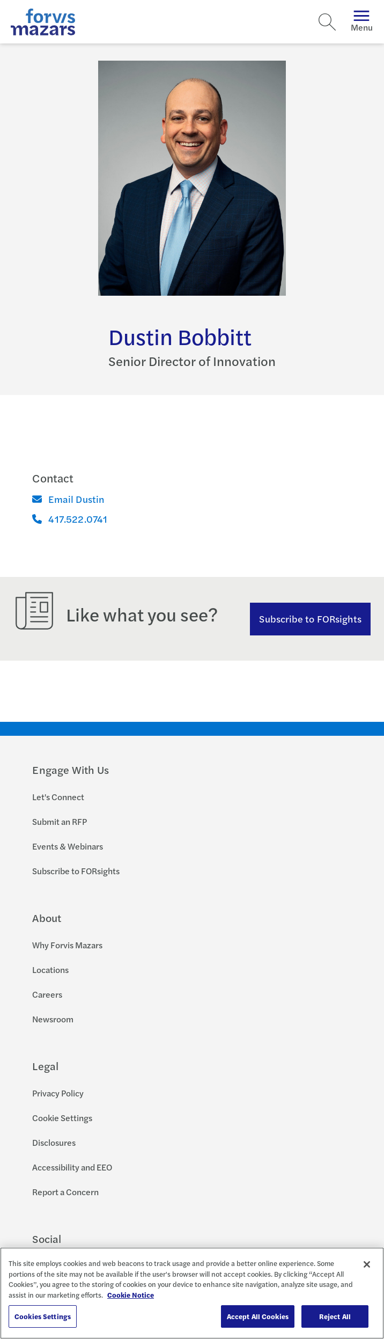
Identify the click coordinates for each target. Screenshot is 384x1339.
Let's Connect (58, 797)
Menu (362, 21)
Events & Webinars (67, 846)
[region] (192, 1293)
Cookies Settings (42, 1316)
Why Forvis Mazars (67, 945)
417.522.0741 (69, 518)
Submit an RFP (59, 821)
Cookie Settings (62, 1117)
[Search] (327, 22)
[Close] (367, 1264)
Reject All (335, 1316)
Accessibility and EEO (72, 1167)
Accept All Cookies (258, 1316)
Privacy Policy (58, 1093)
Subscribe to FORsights (310, 618)
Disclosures (54, 1142)
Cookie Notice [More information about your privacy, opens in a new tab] (130, 1295)
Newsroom (52, 1019)
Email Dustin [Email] (68, 499)
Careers (47, 994)
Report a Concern (65, 1192)
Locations (50, 969)
